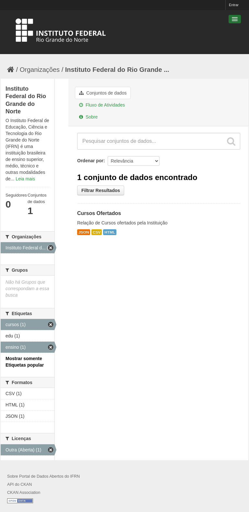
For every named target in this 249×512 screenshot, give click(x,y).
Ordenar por (90, 160)
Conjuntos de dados (102, 93)
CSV (97, 232)
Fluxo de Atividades (102, 105)
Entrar (234, 5)
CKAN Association (23, 492)
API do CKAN (19, 484)
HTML (109, 232)
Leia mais (25, 178)
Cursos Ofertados (99, 213)
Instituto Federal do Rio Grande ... (117, 69)
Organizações (40, 69)
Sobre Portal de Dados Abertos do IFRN (43, 476)
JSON (83, 232)
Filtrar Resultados (100, 190)
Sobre (88, 116)
